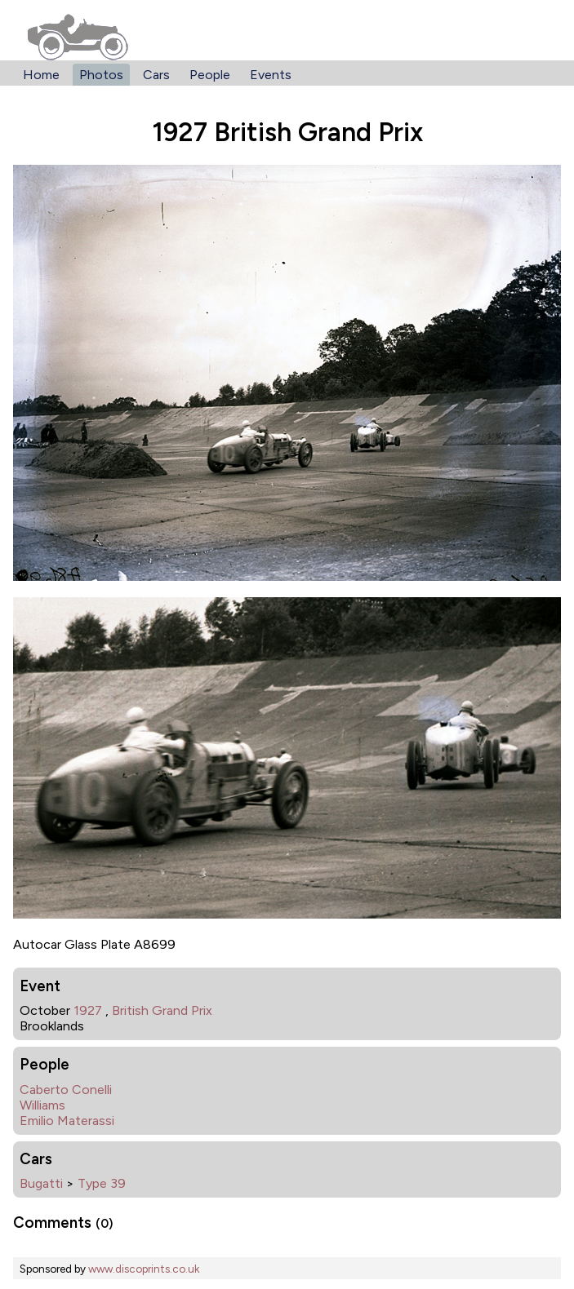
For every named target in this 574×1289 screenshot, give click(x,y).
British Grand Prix (162, 1010)
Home (41, 74)
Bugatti (41, 1183)
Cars (156, 74)
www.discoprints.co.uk (143, 1268)
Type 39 (102, 1183)
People (209, 74)
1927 (87, 1010)
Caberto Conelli (66, 1089)
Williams (42, 1105)
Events (270, 74)
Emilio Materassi (67, 1120)
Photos (101, 74)
